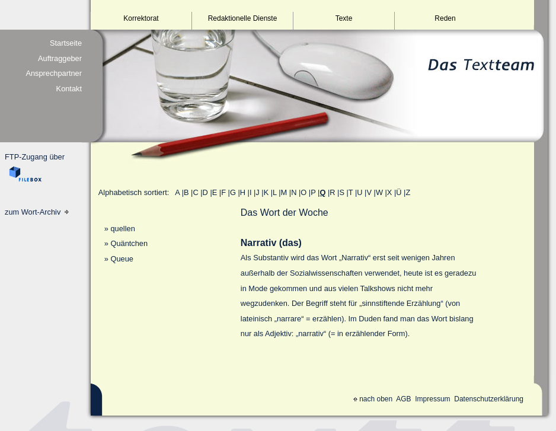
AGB (403, 399)
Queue (121, 258)
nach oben (372, 399)
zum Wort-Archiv (37, 211)
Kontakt (69, 88)
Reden (444, 18)
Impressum (432, 399)
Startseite (66, 43)
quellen (122, 228)
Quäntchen (129, 243)
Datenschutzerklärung (488, 399)
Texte (344, 18)
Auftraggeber (60, 58)
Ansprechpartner (53, 73)
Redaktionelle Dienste (242, 18)
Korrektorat (140, 18)
